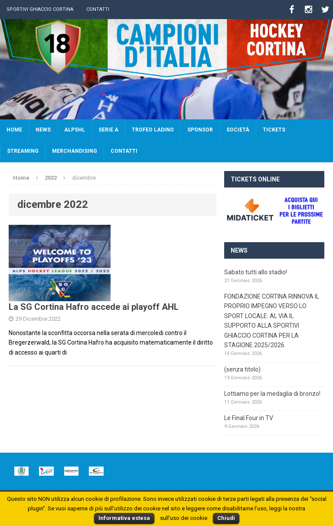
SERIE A (108, 130)
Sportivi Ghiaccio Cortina (40, 9)
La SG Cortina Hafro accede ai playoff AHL (94, 307)
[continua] (81, 352)
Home (14, 130)
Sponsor (200, 130)
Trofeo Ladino (153, 130)
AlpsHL (74, 130)
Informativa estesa (124, 518)
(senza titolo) (242, 369)
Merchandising (74, 151)
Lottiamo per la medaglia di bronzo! (272, 393)
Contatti (97, 9)
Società (237, 130)
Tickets (274, 130)
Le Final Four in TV (248, 417)
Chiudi (226, 518)
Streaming (23, 151)
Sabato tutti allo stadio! (255, 272)
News (43, 130)
